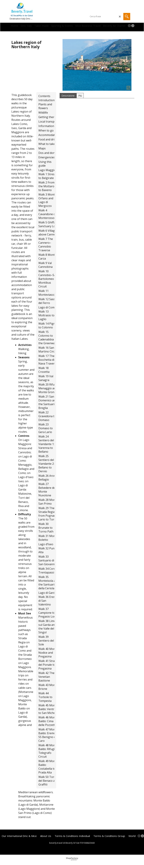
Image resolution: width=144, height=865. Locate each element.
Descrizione (68, 95)
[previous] (129, 25)
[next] (132, 25)
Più (80, 95)
